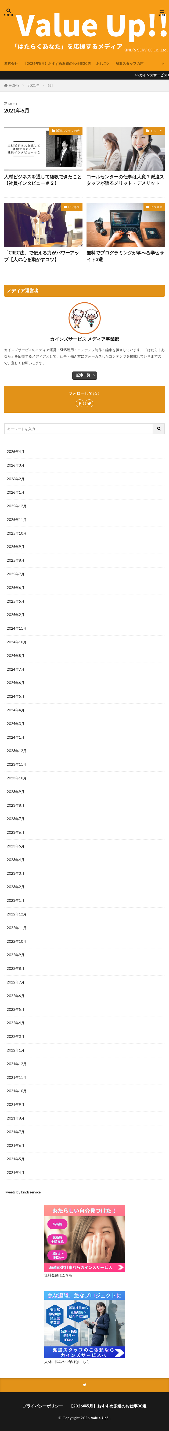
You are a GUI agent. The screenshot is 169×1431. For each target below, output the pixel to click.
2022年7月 (15, 982)
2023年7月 (15, 819)
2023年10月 (17, 778)
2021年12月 (17, 1064)
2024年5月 (15, 696)
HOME (14, 85)
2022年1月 (15, 1050)
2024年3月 (15, 724)
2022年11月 (17, 928)
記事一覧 (83, 375)
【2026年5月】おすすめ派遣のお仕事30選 (57, 63)
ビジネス (74, 207)
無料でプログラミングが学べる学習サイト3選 (125, 256)
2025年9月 (15, 546)
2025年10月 (17, 533)
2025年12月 (17, 506)
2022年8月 (15, 968)
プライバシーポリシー (43, 1405)
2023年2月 (15, 887)
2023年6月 (15, 832)
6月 (50, 85)
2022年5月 (15, 1009)
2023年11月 (17, 764)
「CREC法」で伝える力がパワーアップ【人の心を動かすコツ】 (41, 256)
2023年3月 (15, 873)
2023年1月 (15, 900)
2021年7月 (15, 1132)
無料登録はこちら (58, 1275)
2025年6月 (15, 587)
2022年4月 (15, 1023)
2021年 (33, 85)
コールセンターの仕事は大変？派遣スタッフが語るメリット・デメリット (125, 180)
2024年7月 (15, 669)
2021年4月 (15, 1172)
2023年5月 (15, 846)
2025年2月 (15, 615)
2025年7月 (15, 574)
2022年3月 (15, 1036)
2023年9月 (15, 792)
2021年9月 (15, 1104)
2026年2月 (15, 479)
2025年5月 (15, 601)
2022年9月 (15, 955)
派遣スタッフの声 (129, 63)
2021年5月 (15, 1159)
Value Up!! (100, 1418)
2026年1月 (15, 492)
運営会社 (11, 63)
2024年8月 (15, 655)
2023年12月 (17, 751)
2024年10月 (17, 642)
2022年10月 (17, 941)
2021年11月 (17, 1077)
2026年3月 (15, 465)
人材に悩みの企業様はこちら (67, 1361)
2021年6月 (15, 1145)
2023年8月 (15, 805)
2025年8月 (15, 560)
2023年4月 (15, 860)
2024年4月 (15, 710)
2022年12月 (17, 914)
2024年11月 (17, 628)
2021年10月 (17, 1091)
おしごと (103, 63)
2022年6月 (15, 996)
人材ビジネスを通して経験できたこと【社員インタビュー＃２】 (43, 180)
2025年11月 (17, 519)
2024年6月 (15, 683)
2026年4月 (15, 451)
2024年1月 (15, 737)
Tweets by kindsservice (22, 1192)
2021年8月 (15, 1118)
